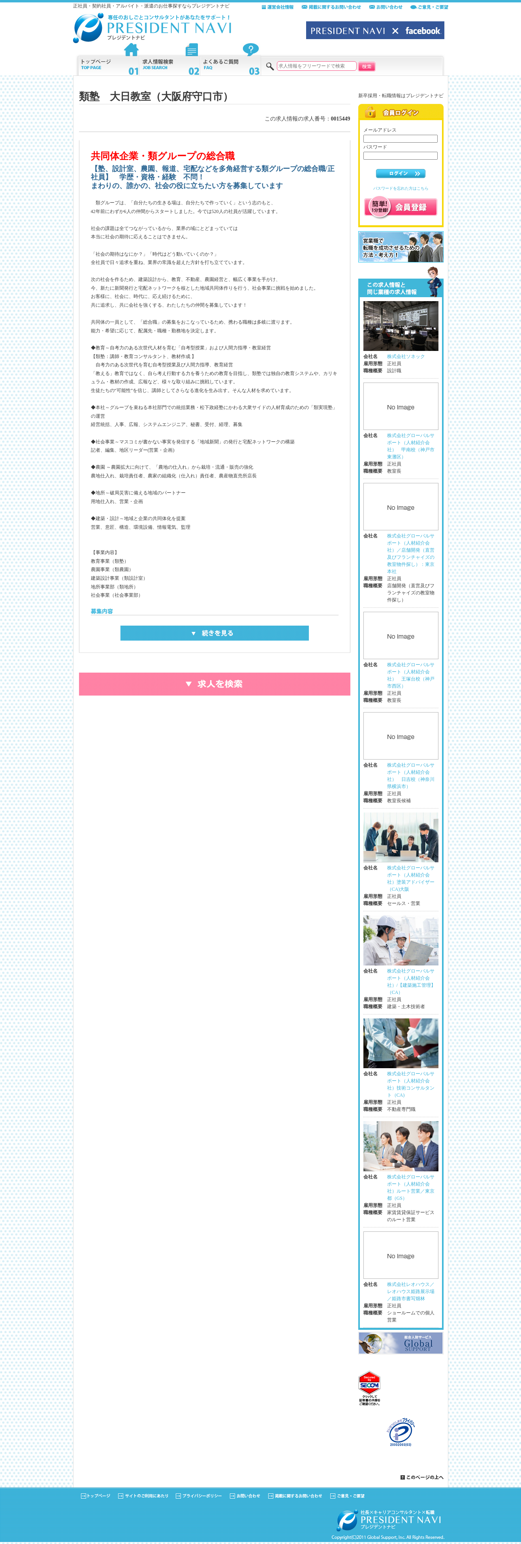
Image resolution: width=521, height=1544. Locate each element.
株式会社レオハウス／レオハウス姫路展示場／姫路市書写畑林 (410, 1291)
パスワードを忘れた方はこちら (401, 188)
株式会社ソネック (406, 356)
